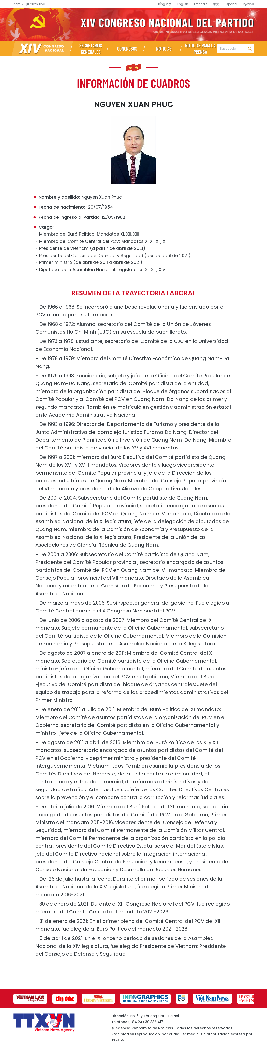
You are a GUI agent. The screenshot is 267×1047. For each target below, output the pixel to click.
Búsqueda (249, 48)
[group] (30, 999)
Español (231, 4)
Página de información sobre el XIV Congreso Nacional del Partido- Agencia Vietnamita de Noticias (133, 24)
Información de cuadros (133, 83)
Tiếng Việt (163, 4)
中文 (216, 4)
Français (200, 4)
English (182, 4)
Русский (248, 4)
